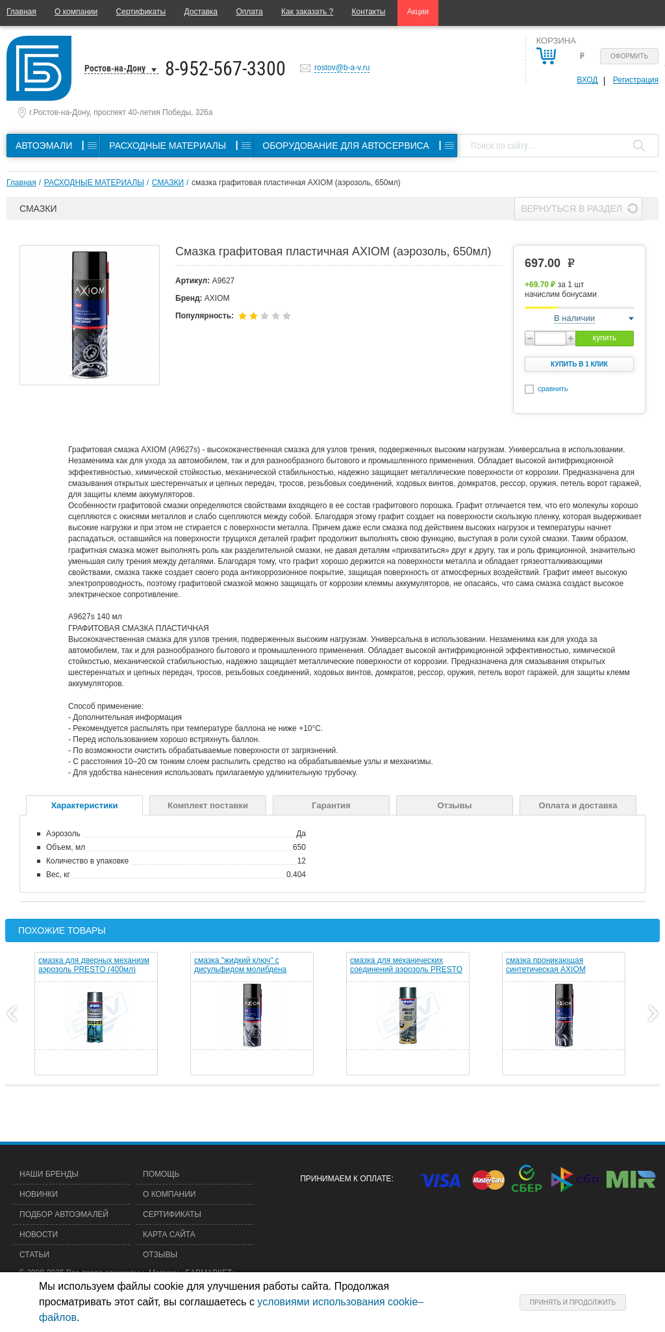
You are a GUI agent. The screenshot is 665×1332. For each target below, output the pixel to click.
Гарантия (331, 805)
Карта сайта (169, 1234)
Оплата (249, 11)
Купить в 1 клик (579, 364)
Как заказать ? (307, 11)
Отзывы (454, 805)
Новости (38, 1234)
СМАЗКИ (168, 182)
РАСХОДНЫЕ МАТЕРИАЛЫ (94, 182)
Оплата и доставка (578, 805)
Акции (418, 11)
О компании (76, 11)
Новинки (38, 1194)
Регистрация (636, 79)
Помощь (161, 1174)
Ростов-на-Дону (114, 68)
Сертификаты (141, 11)
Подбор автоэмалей (63, 1214)
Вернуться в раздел (571, 208)
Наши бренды (49, 1174)
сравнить (553, 388)
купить (604, 337)
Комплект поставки (208, 805)
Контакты (369, 11)
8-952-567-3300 (225, 68)
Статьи (34, 1254)
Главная (21, 11)
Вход (587, 79)
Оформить (629, 56)
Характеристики (84, 805)
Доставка (201, 11)
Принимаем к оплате (345, 1178)
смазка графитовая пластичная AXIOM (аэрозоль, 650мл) (296, 182)
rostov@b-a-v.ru (342, 67)
